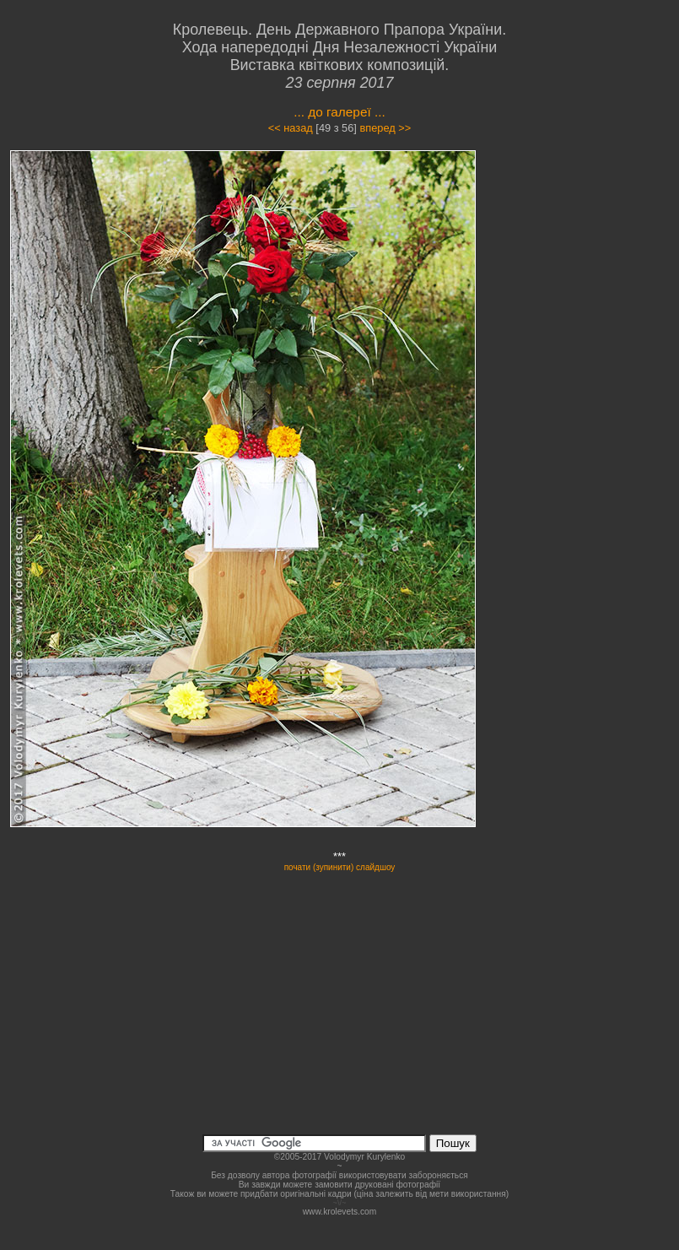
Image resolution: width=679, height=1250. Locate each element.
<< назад (290, 128)
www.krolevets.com (340, 1211)
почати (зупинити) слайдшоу (340, 867)
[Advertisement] (594, 402)
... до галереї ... (339, 112)
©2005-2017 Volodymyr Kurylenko (339, 1156)
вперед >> (385, 128)
